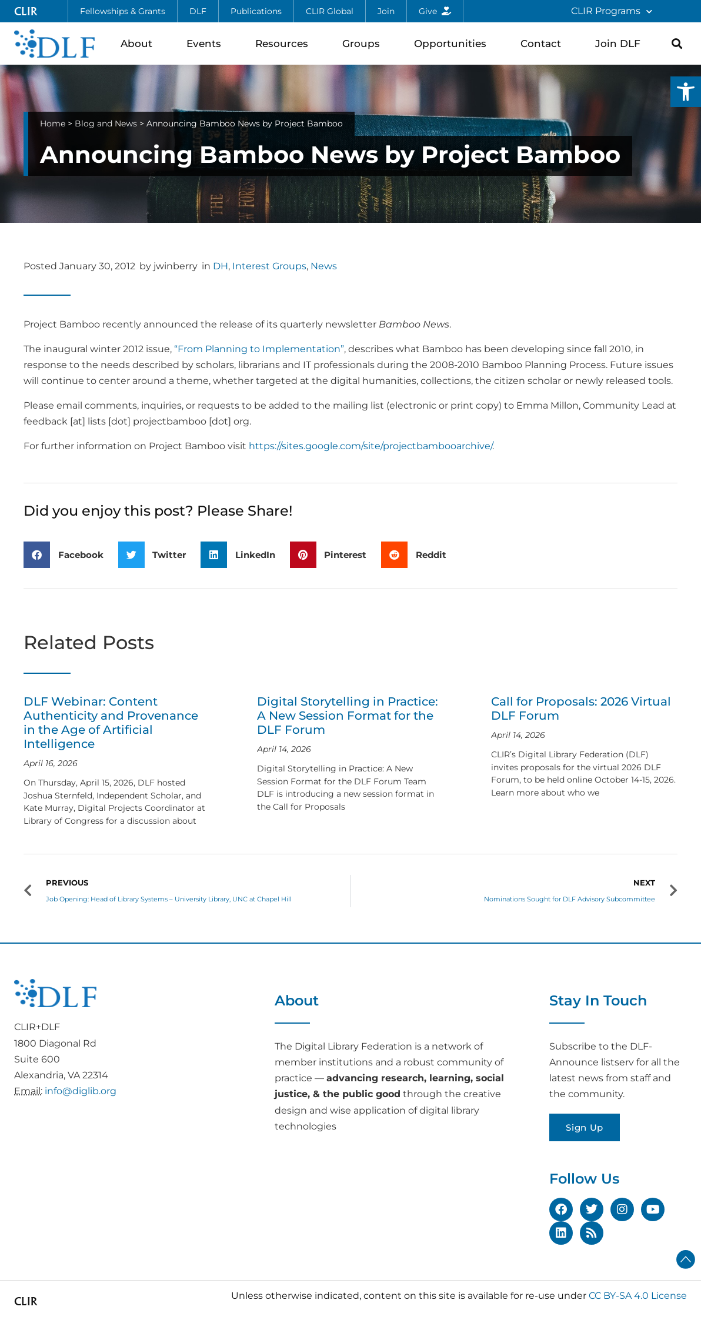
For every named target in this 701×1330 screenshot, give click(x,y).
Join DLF (620, 43)
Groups (364, 43)
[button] (685, 91)
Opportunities (453, 43)
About (139, 43)
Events (206, 43)
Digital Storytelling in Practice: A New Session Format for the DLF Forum (347, 715)
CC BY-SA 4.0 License (638, 1295)
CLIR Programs (611, 11)
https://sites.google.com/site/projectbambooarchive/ (370, 446)
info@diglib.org (80, 1091)
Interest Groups (269, 266)
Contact (543, 43)
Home (52, 123)
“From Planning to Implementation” (259, 349)
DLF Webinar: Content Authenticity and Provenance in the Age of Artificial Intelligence (111, 722)
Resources (284, 43)
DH (220, 266)
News (324, 266)
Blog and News (106, 123)
